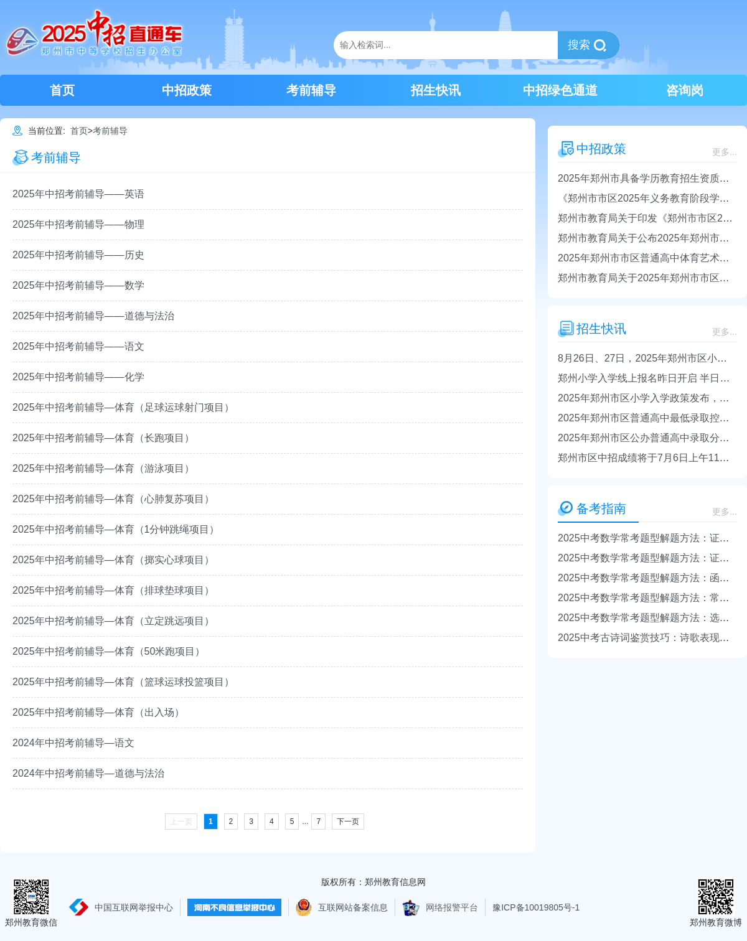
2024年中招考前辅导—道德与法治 (88, 773)
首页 (62, 90)
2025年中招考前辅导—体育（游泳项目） (103, 468)
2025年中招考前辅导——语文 (78, 346)
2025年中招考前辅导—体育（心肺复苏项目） (113, 499)
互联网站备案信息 (353, 907)
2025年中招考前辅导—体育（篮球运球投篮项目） (123, 681)
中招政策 (187, 90)
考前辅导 (311, 90)
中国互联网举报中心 (134, 907)
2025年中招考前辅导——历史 (78, 255)
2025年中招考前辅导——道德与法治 (93, 316)
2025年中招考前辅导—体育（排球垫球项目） (113, 590)
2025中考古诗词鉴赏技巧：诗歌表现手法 (649, 637)
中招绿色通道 (560, 90)
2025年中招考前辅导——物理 (78, 224)
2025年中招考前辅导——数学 (78, 285)
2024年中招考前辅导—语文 (73, 742)
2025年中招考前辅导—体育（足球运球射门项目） (123, 407)
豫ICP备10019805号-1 (536, 907)
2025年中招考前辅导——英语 (78, 194)
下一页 (348, 821)
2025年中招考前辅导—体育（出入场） (98, 712)
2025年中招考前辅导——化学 (78, 377)
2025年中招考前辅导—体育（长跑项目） (103, 438)
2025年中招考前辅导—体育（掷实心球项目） (113, 560)
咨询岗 (684, 90)
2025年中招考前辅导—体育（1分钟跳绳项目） (116, 529)
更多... (724, 152)
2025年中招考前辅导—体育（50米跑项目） (108, 651)
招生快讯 (436, 90)
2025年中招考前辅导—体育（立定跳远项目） (113, 621)
